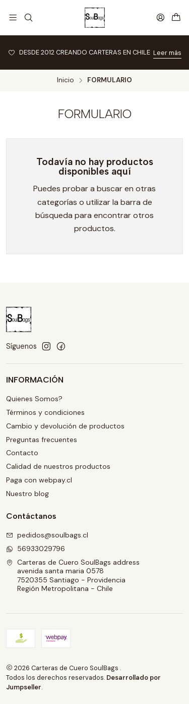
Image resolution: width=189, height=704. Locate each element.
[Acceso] (160, 17)
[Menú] (13, 17)
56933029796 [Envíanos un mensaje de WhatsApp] (35, 548)
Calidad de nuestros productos (58, 466)
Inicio (65, 80)
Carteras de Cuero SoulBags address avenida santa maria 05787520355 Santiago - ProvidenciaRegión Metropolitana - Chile (73, 575)
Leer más (167, 52)
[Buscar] (28, 17)
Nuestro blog (27, 493)
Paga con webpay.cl (39, 479)
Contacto (22, 452)
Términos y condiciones (45, 412)
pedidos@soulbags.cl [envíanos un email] (47, 534)
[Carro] (176, 18)
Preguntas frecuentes (41, 439)
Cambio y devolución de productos (65, 425)
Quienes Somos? (34, 398)
